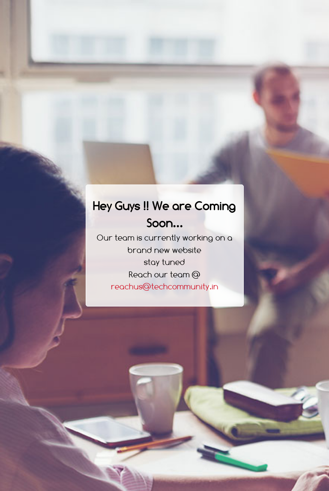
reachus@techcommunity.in (164, 287)
